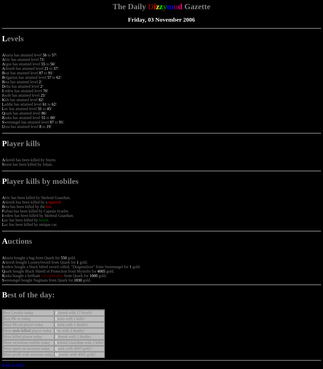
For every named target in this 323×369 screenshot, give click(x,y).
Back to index (13, 365)
